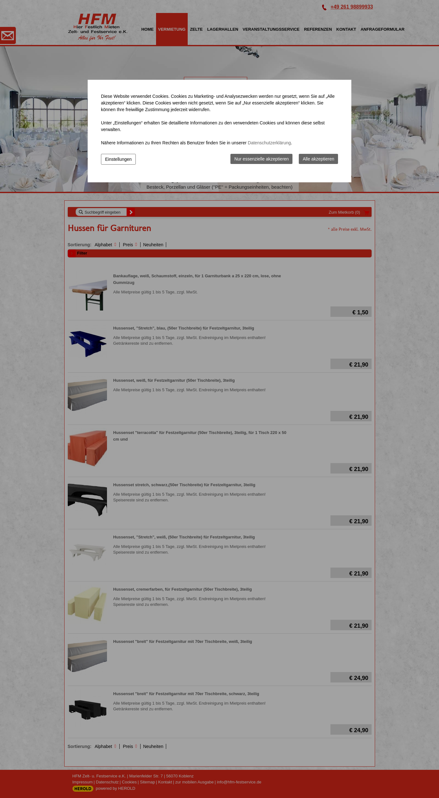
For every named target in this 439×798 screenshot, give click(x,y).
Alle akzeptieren (318, 158)
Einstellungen (118, 159)
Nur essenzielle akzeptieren (261, 158)
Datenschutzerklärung (269, 142)
